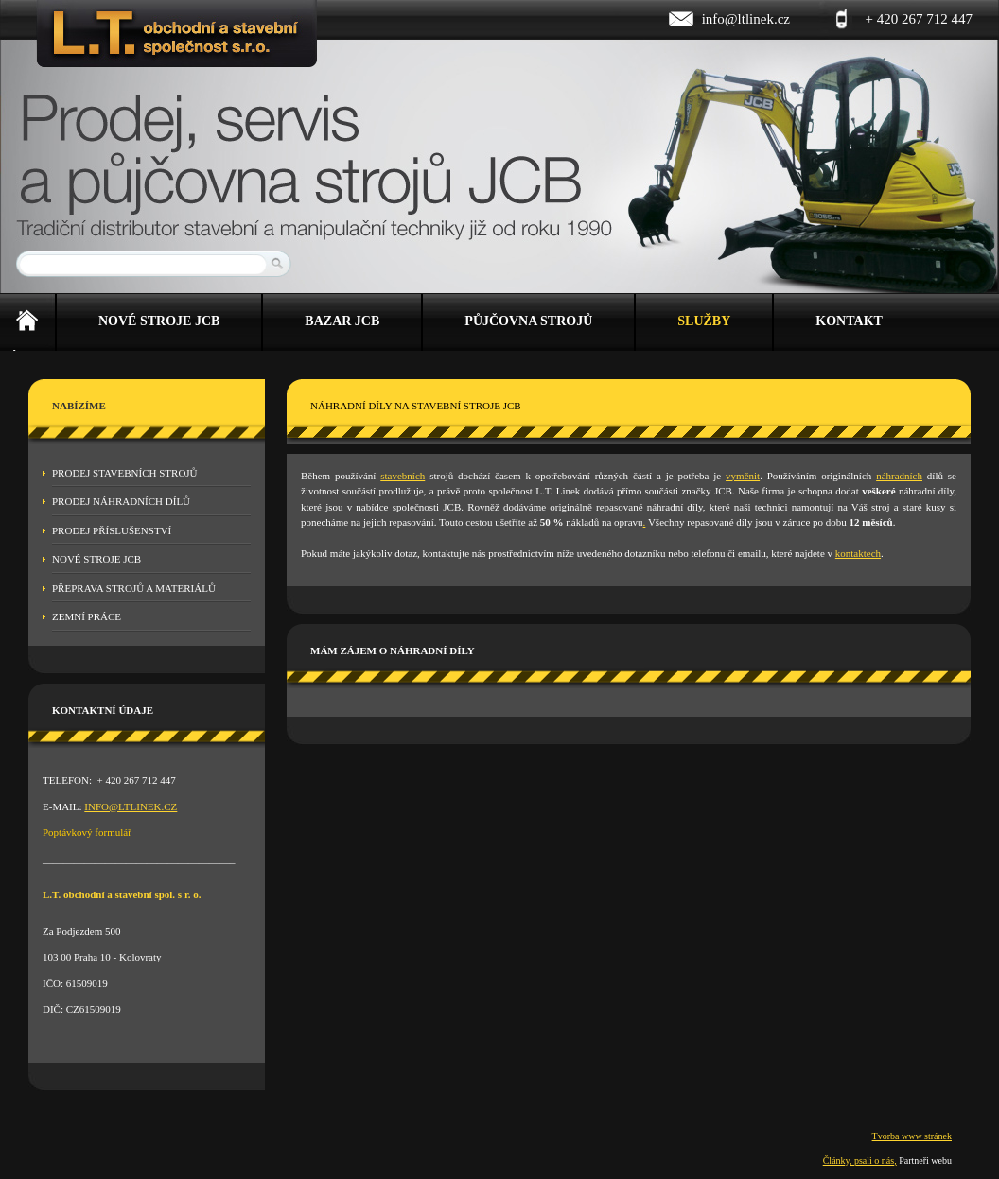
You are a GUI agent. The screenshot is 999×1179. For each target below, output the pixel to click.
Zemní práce (86, 616)
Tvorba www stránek (912, 1136)
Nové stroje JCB (96, 558)
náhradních (899, 475)
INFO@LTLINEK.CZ (130, 806)
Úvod (27, 322)
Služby (703, 321)
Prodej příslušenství (111, 530)
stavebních (402, 475)
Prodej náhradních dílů (121, 501)
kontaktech (858, 553)
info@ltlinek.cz (746, 18)
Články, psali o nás (858, 1160)
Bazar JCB (342, 321)
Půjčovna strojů (528, 321)
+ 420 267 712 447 (919, 18)
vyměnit (743, 475)
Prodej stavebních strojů (125, 472)
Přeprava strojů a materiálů (134, 588)
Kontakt (849, 321)
